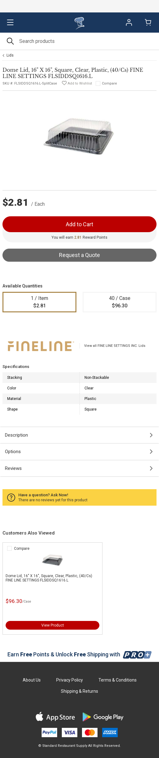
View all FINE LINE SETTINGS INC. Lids (114, 346)
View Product (52, 625)
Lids (10, 55)
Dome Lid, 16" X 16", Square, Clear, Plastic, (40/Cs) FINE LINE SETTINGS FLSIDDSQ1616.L (49, 578)
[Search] (79, 41)
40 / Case (119, 302)
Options (13, 451)
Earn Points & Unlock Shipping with (79, 654)
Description (16, 435)
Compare (109, 83)
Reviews (13, 468)
